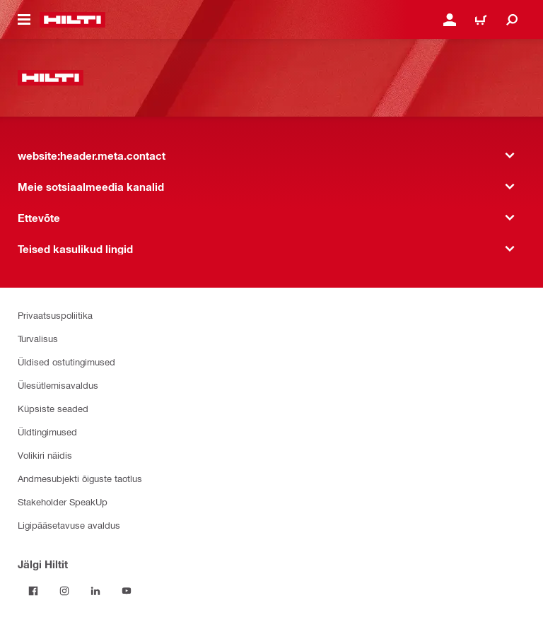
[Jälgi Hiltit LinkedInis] (95, 590)
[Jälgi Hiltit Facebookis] (33, 590)
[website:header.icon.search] (511, 19)
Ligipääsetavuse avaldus (69, 525)
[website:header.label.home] (72, 20)
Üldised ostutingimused (66, 361)
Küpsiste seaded (53, 408)
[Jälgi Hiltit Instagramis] (64, 590)
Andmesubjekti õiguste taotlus (80, 478)
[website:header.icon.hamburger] (24, 19)
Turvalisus (38, 338)
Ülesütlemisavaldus (58, 385)
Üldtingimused (47, 431)
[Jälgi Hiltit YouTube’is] (126, 590)
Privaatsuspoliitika (55, 315)
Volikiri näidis (45, 455)
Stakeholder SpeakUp (62, 501)
